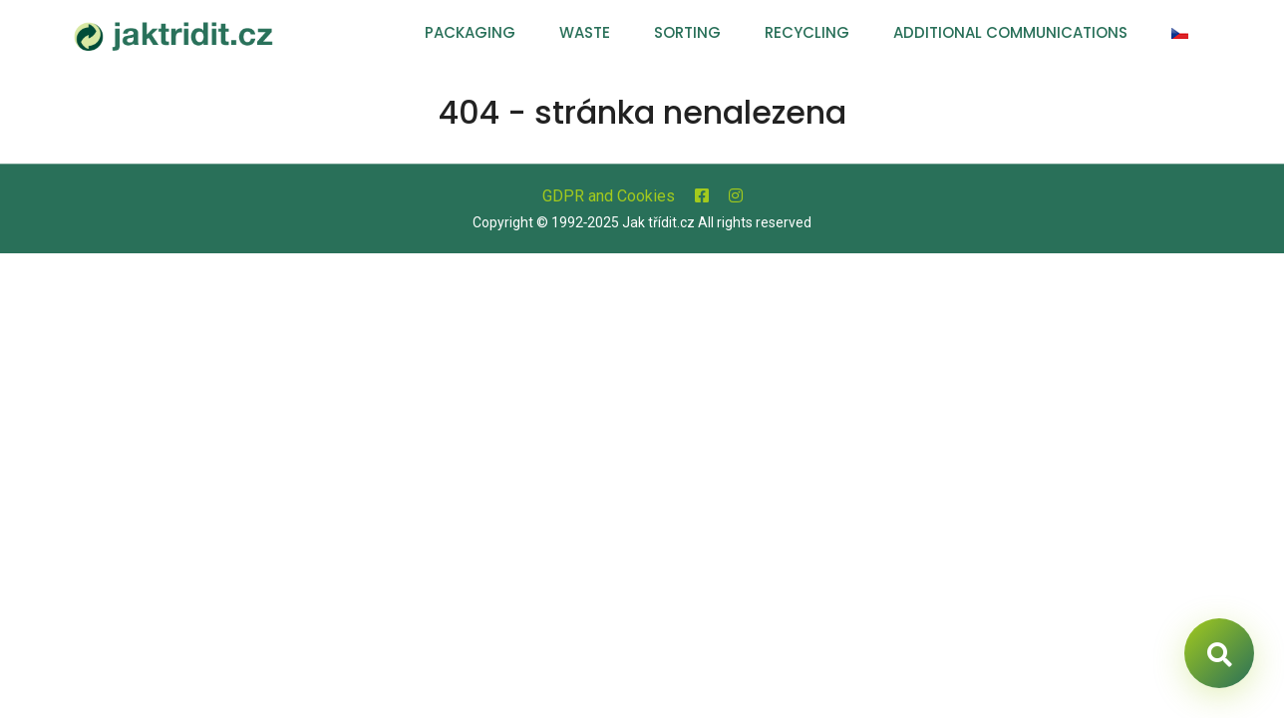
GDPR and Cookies (608, 195)
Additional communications (1010, 32)
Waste (584, 32)
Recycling (807, 32)
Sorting (687, 32)
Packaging (470, 32)
